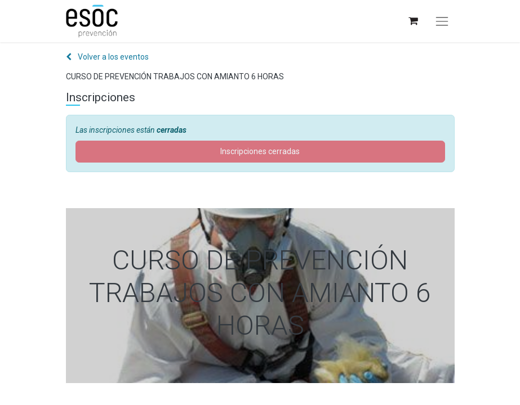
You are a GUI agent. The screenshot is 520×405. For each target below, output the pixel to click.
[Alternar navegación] (441, 21)
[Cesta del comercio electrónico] (413, 21)
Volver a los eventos (107, 56)
